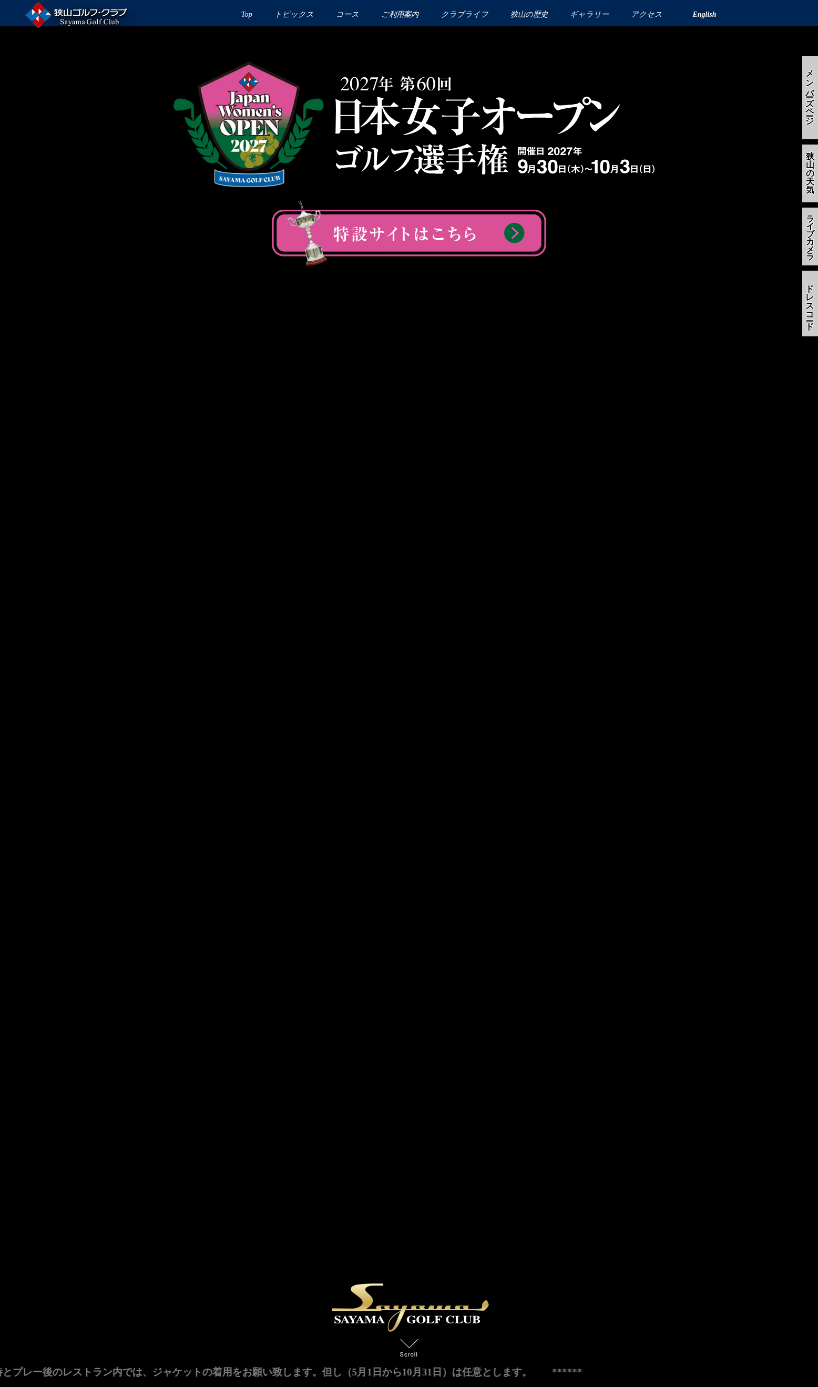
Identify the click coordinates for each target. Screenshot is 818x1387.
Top (246, 14)
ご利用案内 (399, 14)
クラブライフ (464, 14)
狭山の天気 (810, 173)
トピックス (294, 14)
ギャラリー (589, 14)
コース (347, 14)
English (704, 14)
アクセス (646, 14)
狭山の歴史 (529, 14)
